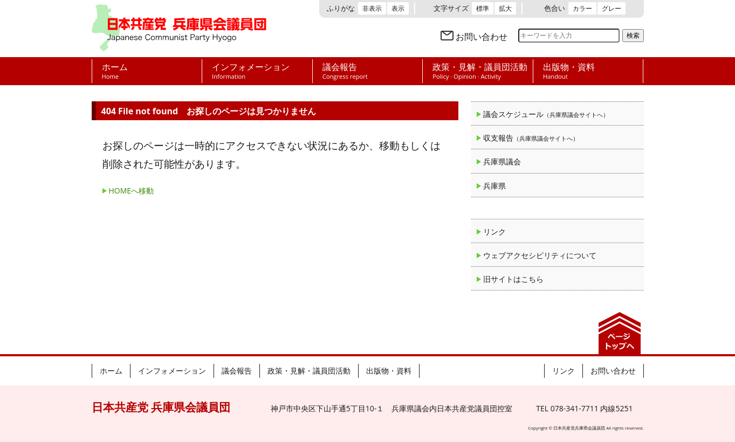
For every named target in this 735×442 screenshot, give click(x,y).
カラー (582, 8)
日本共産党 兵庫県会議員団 (179, 28)
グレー (611, 8)
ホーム (111, 370)
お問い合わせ (481, 37)
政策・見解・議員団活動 (309, 370)
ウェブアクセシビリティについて (539, 255)
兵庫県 (494, 186)
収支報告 (531, 138)
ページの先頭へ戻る (620, 333)
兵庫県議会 (502, 161)
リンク (494, 231)
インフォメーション (172, 370)
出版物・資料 (388, 370)
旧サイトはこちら (513, 279)
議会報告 (237, 370)
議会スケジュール (546, 114)
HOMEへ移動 (131, 190)
